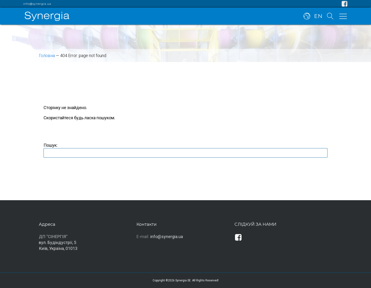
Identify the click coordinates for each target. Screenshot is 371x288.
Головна (47, 55)
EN (318, 16)
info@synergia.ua (37, 3)
